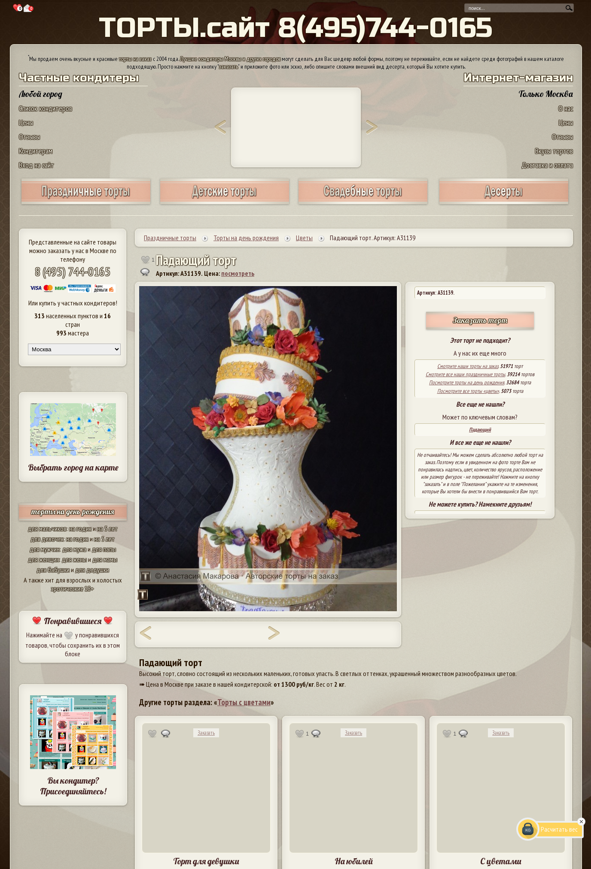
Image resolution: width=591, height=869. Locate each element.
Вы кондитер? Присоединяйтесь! (73, 786)
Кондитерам (35, 151)
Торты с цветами (244, 702)
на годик (80, 528)
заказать (228, 66)
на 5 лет (107, 528)
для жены (74, 559)
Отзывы (29, 137)
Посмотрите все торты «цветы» (468, 391)
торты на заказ (135, 59)
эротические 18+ (72, 588)
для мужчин (45, 549)
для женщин (43, 559)
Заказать (206, 732)
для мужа (74, 549)
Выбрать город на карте (73, 467)
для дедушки (92, 569)
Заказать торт (480, 320)
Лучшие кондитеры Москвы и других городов (230, 59)
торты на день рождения (72, 511)
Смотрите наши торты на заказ (467, 366)
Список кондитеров (45, 108)
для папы (104, 549)
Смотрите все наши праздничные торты (465, 374)
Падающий (480, 429)
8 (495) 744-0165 (72, 271)
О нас (565, 108)
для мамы (104, 559)
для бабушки (53, 569)
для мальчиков (47, 528)
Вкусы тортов (554, 151)
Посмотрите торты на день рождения (466, 382)
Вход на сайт (36, 165)
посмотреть (237, 273)
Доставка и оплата (547, 165)
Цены (26, 122)
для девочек (47, 538)
